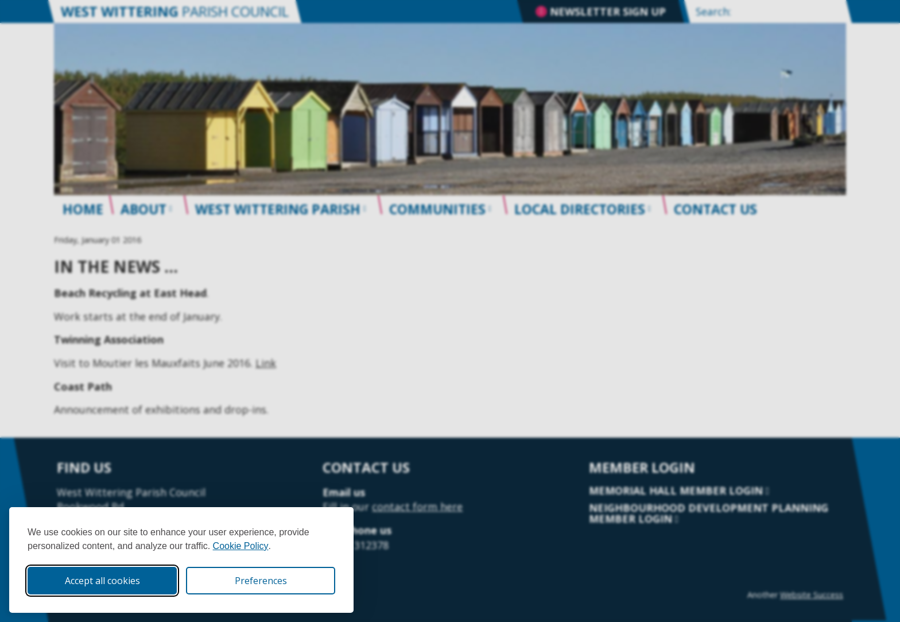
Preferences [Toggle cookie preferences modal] (261, 580)
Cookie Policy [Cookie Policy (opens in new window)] (241, 546)
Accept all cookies (102, 580)
